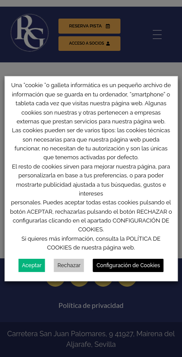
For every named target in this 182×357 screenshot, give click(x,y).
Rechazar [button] (69, 265)
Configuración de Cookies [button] (128, 265)
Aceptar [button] (32, 265)
